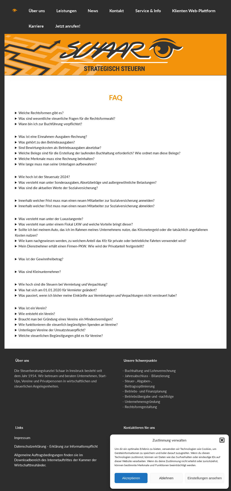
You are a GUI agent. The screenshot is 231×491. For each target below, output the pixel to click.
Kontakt (116, 7)
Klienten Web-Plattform (193, 7)
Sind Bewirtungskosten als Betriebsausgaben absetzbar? (59, 145)
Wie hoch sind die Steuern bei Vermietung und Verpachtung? (62, 282)
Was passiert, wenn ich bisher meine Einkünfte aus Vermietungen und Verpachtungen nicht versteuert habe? (97, 292)
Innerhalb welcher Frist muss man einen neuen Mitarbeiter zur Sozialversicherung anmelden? (86, 198)
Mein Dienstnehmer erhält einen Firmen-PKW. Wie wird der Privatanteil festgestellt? (81, 243)
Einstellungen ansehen (204, 478)
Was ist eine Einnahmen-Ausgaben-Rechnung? (52, 134)
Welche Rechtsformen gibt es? (41, 110)
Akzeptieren (131, 478)
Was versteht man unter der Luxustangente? (50, 216)
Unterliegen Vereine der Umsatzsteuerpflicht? (51, 327)
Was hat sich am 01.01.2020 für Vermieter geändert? (57, 287)
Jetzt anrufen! (67, 23)
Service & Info (148, 7)
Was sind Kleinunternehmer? (39, 269)
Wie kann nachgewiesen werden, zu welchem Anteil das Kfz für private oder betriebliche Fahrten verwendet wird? (102, 238)
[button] (222, 440)
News (93, 7)
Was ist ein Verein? (32, 305)
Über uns (37, 7)
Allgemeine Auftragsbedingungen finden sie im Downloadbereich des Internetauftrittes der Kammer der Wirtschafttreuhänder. (55, 457)
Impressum (22, 435)
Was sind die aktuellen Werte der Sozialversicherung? (58, 185)
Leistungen (66, 7)
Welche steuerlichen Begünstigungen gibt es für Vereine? (60, 333)
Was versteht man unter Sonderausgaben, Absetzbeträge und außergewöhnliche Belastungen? (87, 179)
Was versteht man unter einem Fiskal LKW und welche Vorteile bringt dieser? (75, 221)
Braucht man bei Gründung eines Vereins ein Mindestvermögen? (65, 316)
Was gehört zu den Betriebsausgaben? (46, 139)
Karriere (36, 23)
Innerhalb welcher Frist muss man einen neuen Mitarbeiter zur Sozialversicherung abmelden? (86, 203)
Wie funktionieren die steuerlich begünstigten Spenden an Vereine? (68, 322)
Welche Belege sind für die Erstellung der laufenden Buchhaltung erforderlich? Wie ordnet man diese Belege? (99, 150)
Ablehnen (166, 478)
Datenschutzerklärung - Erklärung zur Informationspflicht (56, 443)
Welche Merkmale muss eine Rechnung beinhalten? (56, 156)
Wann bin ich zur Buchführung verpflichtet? (50, 121)
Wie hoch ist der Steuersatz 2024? (44, 174)
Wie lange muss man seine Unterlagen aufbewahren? (57, 161)
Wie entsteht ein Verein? (36, 311)
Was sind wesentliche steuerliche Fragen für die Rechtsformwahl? (66, 115)
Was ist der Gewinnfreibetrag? (40, 256)
